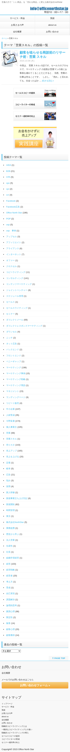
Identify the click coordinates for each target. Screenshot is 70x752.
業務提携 (10, 528)
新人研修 (10, 492)
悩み (8, 480)
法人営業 (10, 540)
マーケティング (13, 367)
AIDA (8, 165)
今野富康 (10, 421)
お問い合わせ (52, 31)
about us (52, 25)
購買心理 (10, 611)
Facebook (11, 201)
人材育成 (10, 415)
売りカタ (10, 445)
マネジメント (12, 391)
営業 (8, 433)
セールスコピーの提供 (11, 736)
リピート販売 (12, 403)
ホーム (4, 38)
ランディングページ (15, 397)
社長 (8, 552)
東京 (8, 516)
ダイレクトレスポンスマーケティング (24, 326)
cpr (7, 189)
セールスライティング (16, 308)
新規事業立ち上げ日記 (16, 498)
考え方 (9, 581)
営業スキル (11, 439)
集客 (8, 623)
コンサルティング (14, 278)
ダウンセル (11, 331)
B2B (8, 171)
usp (8, 224)
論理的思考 (11, 605)
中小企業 (10, 409)
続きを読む (48, 80)
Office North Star (14, 212)
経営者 (9, 575)
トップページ (7, 704)
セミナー (10, 314)
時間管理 (10, 510)
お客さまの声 (17, 25)
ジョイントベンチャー (16, 290)
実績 (52, 18)
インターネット (13, 254)
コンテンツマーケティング (19, 284)
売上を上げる (12, 456)
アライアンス (12, 248)
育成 (8, 587)
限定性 (9, 617)
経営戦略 (10, 570)
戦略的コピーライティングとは (14, 726)
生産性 (9, 546)
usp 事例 (11, 230)
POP (8, 218)
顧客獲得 (10, 635)
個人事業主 (11, 427)
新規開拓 (10, 504)
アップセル (11, 236)
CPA (8, 177)
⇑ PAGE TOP (58, 658)
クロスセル (11, 266)
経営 (8, 564)
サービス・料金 (17, 18)
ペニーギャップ (13, 361)
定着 (8, 462)
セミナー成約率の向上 (11, 742)
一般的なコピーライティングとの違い (17, 729)
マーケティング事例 (15, 373)
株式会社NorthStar (15, 522)
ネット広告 (11, 343)
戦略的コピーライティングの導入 (15, 733)
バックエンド (12, 349)
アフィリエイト (13, 242)
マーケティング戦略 (15, 379)
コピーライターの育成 (11, 739)
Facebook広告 (13, 207)
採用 (8, 486)
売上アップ (11, 450)
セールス (10, 302)
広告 (8, 474)
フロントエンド (13, 355)
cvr (7, 195)
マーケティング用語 (15, 385)
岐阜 (8, 468)
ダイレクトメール (14, 320)
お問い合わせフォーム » (35, 685)
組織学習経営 (12, 558)
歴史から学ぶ (12, 534)
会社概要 (17, 31)
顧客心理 (10, 629)
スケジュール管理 (14, 296)
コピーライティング (15, 272)
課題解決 (10, 599)
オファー (10, 260)
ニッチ (9, 338)
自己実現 (10, 593)
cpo (8, 183)
